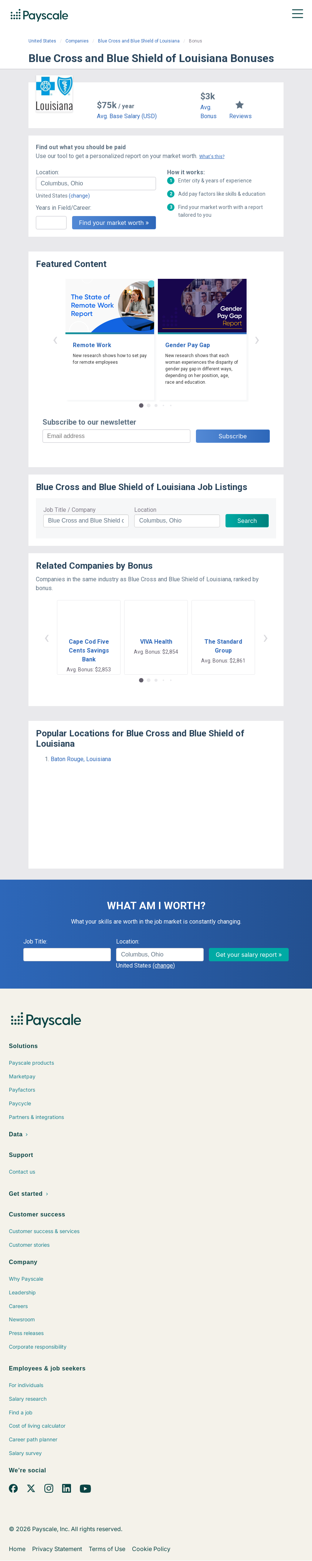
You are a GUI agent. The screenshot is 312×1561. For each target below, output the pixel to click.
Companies (77, 41)
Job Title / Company (69, 509)
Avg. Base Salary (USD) (127, 116)
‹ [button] (55, 339)
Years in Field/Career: (63, 207)
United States (42, 41)
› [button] (257, 339)
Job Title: (35, 941)
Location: (47, 172)
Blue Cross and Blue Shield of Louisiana (139, 41)
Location (145, 509)
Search (247, 520)
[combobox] (96, 183)
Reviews (240, 116)
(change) (79, 196)
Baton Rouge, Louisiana (81, 759)
